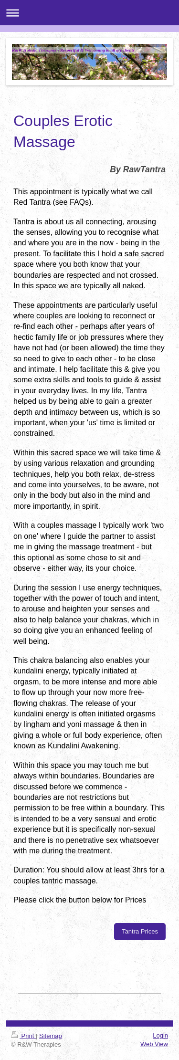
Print (23, 1035)
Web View (154, 1044)
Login (160, 1035)
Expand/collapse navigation (89, 12)
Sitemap (50, 1035)
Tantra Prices (140, 931)
